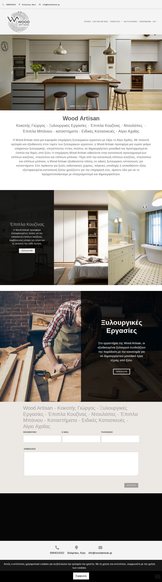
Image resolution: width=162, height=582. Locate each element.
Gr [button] (154, 21)
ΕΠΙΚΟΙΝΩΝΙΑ (145, 21)
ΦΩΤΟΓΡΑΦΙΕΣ (131, 21)
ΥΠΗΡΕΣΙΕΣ (115, 21)
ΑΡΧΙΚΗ (87, 21)
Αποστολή (131, 485)
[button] (12, 72)
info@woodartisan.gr (51, 5)
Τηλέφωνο (107, 432)
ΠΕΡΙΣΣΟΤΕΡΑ (27, 251)
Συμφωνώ (81, 576)
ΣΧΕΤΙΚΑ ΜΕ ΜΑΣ (100, 21)
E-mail (65, 432)
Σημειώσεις (30, 449)
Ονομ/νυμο (30, 432)
